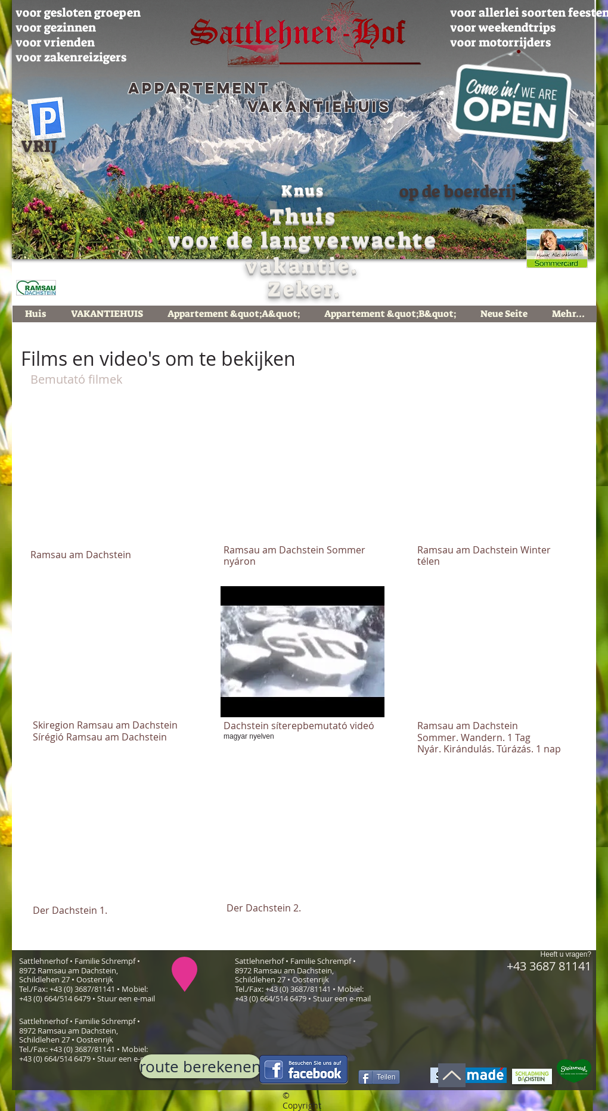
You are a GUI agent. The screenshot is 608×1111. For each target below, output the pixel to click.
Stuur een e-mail (126, 998)
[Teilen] (379, 1077)
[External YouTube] (111, 476)
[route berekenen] (200, 1066)
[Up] (452, 1075)
